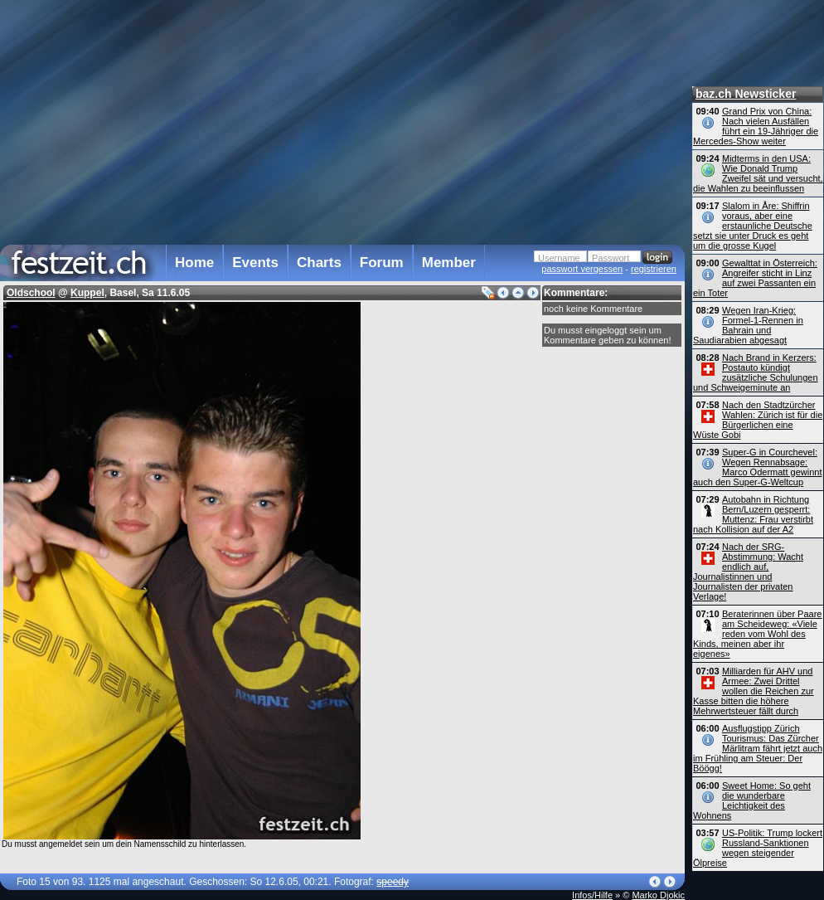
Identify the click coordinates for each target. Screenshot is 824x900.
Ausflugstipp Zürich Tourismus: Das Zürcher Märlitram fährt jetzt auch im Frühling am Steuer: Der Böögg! (757, 748)
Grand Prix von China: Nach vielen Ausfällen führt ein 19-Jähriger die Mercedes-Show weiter (755, 126)
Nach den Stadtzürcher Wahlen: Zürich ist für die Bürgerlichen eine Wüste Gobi (757, 420)
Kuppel (87, 293)
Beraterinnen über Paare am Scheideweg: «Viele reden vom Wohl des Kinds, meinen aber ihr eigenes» (757, 634)
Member (449, 262)
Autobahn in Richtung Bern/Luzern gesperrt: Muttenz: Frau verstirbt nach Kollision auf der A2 (753, 514)
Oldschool (31, 293)
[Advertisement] (224, 119)
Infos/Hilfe (592, 895)
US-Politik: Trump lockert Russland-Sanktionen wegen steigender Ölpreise (757, 848)
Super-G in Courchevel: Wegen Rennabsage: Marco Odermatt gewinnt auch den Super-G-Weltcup (757, 467)
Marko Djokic (658, 895)
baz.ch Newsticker (746, 93)
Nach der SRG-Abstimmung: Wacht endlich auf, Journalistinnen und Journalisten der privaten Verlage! (748, 571)
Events (255, 262)
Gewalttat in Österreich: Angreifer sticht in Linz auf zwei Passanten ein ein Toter (755, 278)
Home (194, 262)
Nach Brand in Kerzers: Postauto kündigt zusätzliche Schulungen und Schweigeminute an (755, 372)
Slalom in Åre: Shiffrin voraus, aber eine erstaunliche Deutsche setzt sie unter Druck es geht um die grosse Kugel (752, 226)
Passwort (610, 258)
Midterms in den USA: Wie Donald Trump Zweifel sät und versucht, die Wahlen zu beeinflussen (758, 173)
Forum (382, 262)
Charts (319, 262)
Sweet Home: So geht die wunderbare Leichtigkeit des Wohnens (752, 800)
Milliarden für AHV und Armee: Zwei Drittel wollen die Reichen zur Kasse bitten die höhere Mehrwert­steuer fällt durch (753, 691)
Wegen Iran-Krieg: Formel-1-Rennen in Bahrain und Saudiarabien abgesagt (748, 325)
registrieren (653, 269)
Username (559, 258)
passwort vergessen (582, 269)
